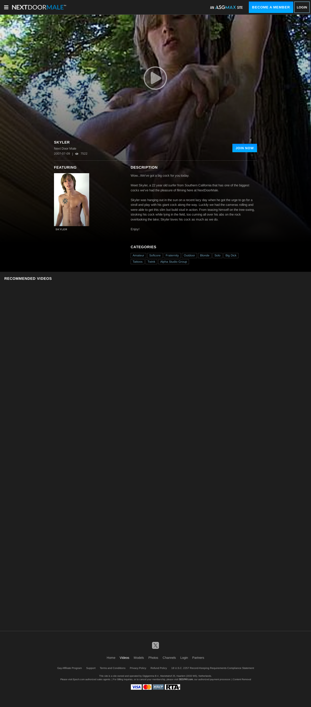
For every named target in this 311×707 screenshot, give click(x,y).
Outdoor (189, 255)
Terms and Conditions (112, 668)
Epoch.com (79, 679)
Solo (217, 255)
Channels (169, 657)
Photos (153, 657)
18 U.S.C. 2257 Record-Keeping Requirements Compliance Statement (212, 668)
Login (302, 7)
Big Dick (230, 255)
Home (111, 657)
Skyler (61, 229)
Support (90, 668)
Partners (198, 657)
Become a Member (271, 7)
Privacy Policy (138, 668)
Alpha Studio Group (173, 261)
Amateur (138, 255)
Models (139, 657)
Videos (124, 657)
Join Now (245, 148)
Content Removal (242, 679)
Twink (151, 261)
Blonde (204, 255)
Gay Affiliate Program (69, 668)
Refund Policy (159, 668)
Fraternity (172, 255)
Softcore (155, 255)
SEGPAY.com (186, 679)
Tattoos (138, 261)
